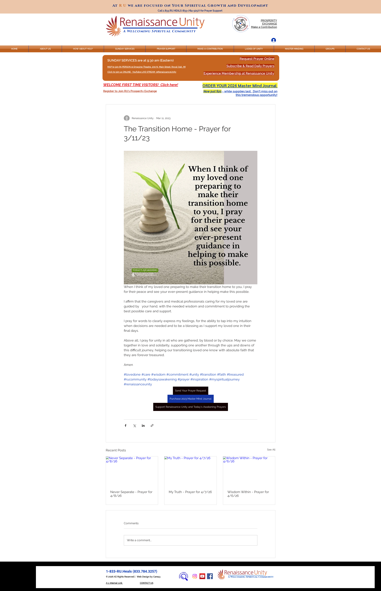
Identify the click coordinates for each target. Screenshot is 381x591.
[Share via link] (152, 425)
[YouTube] (202, 576)
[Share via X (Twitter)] (134, 425)
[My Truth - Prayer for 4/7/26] (190, 471)
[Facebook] (210, 576)
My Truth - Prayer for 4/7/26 (190, 492)
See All (271, 449)
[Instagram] (195, 576)
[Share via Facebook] (125, 425)
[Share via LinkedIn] (143, 425)
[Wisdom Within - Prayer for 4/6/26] (249, 471)
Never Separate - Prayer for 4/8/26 (131, 494)
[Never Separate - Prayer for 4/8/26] (132, 471)
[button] (130, 91)
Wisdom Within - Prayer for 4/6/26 (248, 494)
